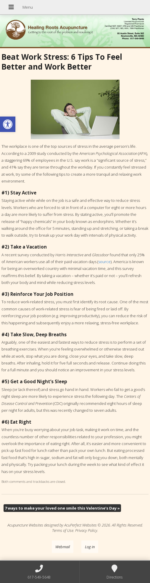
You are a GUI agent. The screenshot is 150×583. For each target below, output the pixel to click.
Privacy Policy (86, 530)
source (104, 261)
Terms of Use (62, 530)
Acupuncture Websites (25, 525)
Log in (90, 546)
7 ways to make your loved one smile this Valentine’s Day (62, 508)
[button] (7, 124)
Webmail (62, 546)
